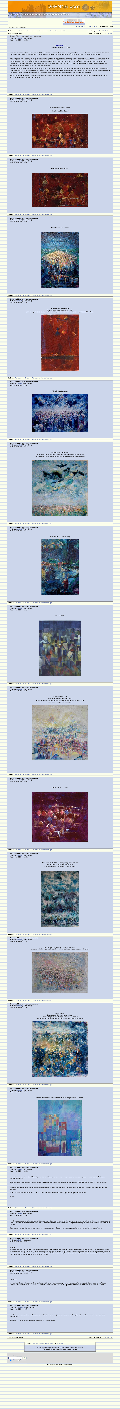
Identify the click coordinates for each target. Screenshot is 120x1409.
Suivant (109, 31)
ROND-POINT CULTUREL (87, 26)
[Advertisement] (35, 21)
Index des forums (20, 31)
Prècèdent (102, 31)
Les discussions (32, 31)
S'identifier (63, 31)
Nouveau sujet (43, 31)
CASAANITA (21, 1307)
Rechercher (53, 31)
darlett (19, 38)
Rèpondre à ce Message (22, 94)
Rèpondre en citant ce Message (42, 94)
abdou (19, 1169)
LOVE (19, 1240)
